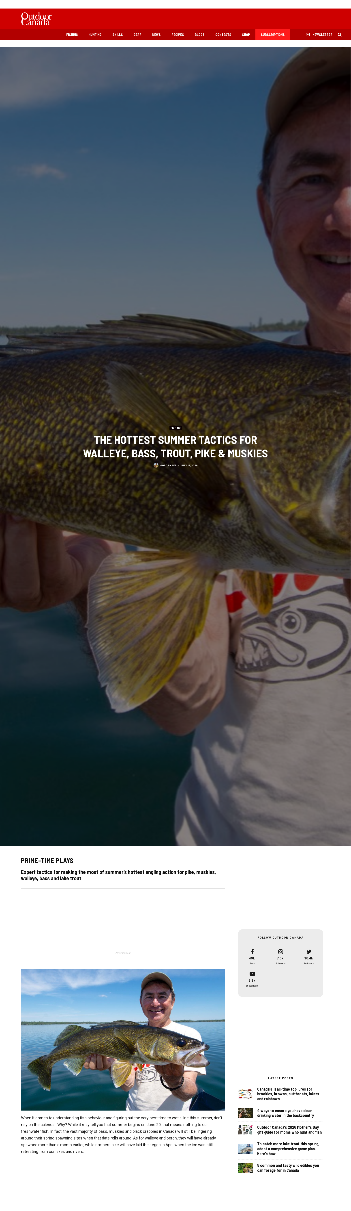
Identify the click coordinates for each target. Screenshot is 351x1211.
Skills (117, 35)
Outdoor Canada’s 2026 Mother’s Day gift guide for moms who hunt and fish (289, 1130)
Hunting (95, 35)
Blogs (200, 35)
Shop (246, 35)
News (156, 35)
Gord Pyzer (168, 465)
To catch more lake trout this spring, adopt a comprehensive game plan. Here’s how (288, 1150)
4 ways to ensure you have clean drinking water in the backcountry (285, 1113)
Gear (137, 35)
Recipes (177, 35)
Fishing (72, 35)
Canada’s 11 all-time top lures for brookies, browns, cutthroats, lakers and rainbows (288, 1094)
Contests (223, 35)
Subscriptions (273, 35)
